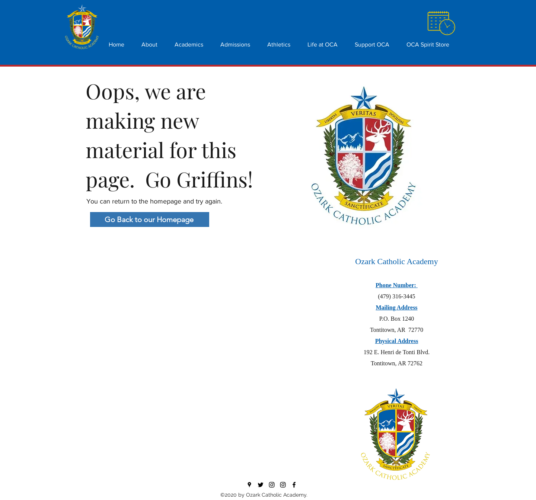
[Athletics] (283, 484)
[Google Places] (249, 484)
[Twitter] (260, 484)
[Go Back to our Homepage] (149, 219)
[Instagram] (271, 484)
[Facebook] (294, 484)
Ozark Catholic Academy (396, 261)
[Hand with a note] (441, 23)
